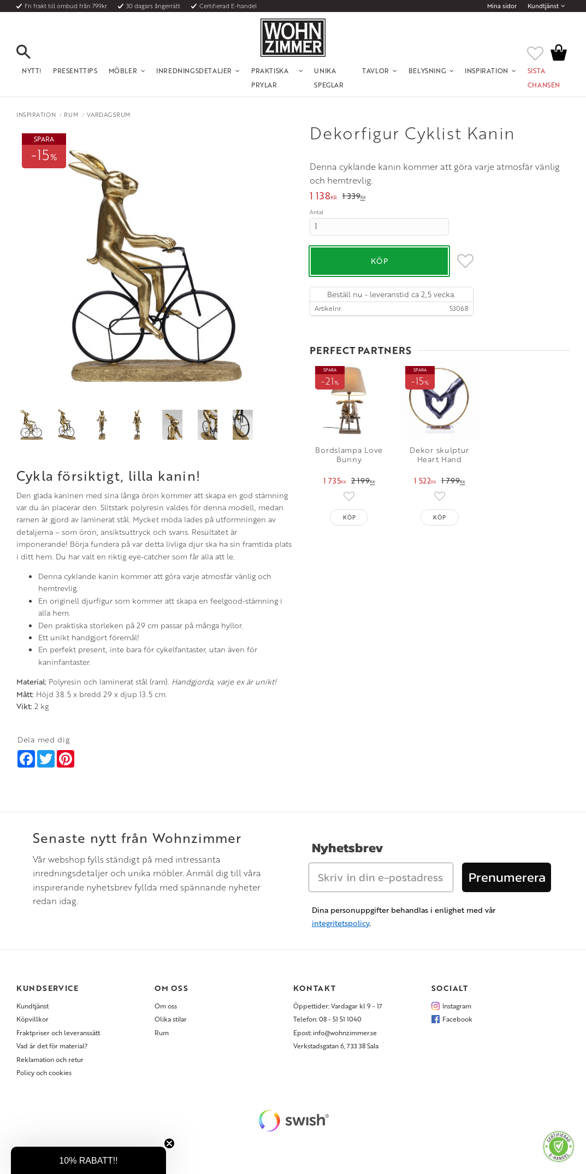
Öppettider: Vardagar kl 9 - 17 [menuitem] (337, 1006)
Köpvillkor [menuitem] (32, 1019)
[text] (323, 197)
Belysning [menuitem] (427, 70)
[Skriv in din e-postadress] (381, 877)
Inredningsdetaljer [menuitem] (194, 70)
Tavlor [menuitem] (375, 70)
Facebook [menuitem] (457, 1019)
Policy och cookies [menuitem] (44, 1072)
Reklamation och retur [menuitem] (50, 1059)
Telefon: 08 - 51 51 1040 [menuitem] (327, 1019)
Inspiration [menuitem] (486, 70)
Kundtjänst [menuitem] (543, 6)
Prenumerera (507, 877)
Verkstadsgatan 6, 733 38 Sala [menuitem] (335, 1045)
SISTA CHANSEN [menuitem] (544, 78)
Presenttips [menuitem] (75, 70)
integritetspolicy (340, 923)
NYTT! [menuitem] (32, 70)
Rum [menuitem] (162, 1032)
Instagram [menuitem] (456, 1006)
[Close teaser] (169, 1143)
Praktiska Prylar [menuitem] (269, 78)
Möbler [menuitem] (123, 70)
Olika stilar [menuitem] (171, 1019)
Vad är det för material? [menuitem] (51, 1045)
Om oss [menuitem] (166, 1006)
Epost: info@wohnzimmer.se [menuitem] (335, 1032)
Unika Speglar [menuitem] (329, 78)
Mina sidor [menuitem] (502, 6)
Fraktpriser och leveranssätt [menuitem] (58, 1032)
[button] (32, 52)
